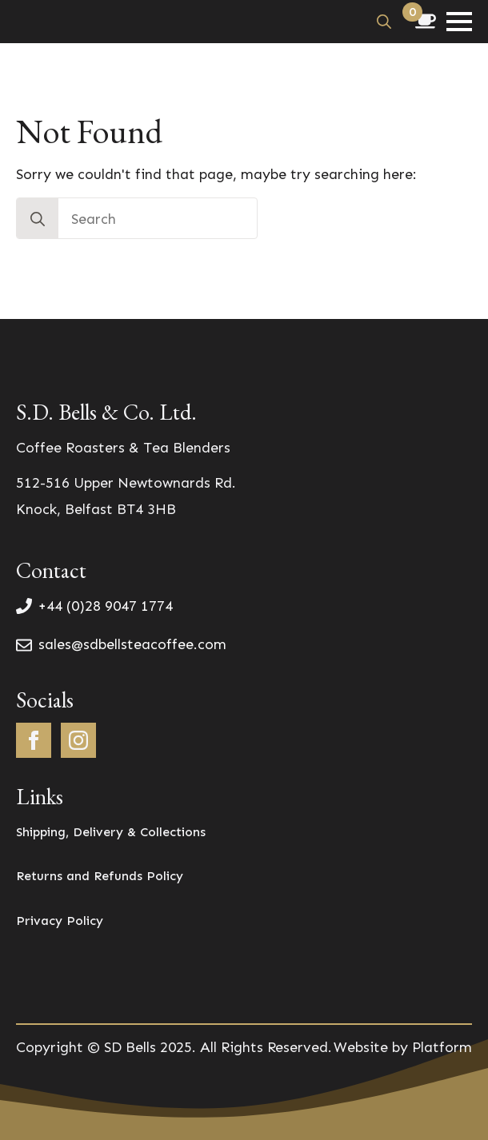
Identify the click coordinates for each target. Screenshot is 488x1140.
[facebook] (33, 740)
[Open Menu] (459, 21)
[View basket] (425, 21)
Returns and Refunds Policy (99, 875)
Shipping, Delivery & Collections (111, 831)
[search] (37, 219)
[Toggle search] (384, 21)
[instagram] (78, 740)
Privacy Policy (59, 920)
